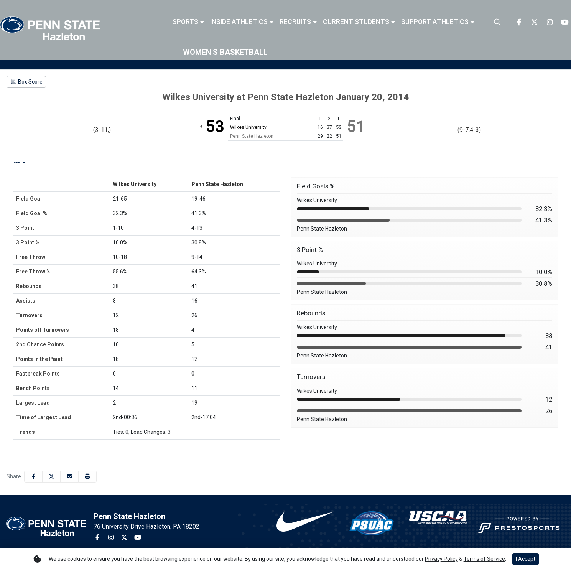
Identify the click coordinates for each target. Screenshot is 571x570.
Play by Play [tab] (70, 162)
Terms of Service (484, 559)
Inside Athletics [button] (239, 22)
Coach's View (235, 162)
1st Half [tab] (154, 162)
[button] (188, 22)
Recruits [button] (295, 22)
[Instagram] (549, 22)
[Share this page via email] (69, 477)
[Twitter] (534, 22)
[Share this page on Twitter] (51, 477)
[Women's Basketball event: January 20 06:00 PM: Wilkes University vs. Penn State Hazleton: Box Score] (26, 82)
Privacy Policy (441, 559)
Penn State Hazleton (251, 136)
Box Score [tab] (27, 162)
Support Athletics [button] (435, 22)
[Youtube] (565, 22)
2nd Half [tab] (189, 162)
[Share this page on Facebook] (33, 477)
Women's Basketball (225, 52)
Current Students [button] (356, 22)
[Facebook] (519, 22)
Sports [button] (185, 22)
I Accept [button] (525, 559)
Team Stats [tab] (115, 162)
